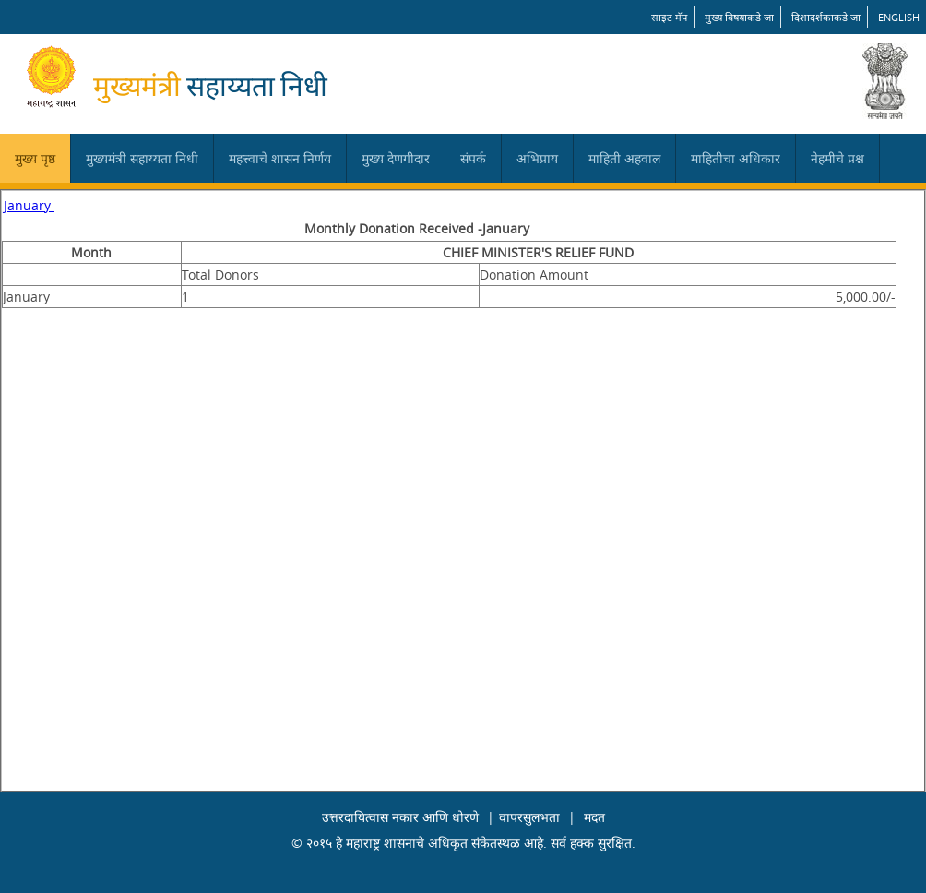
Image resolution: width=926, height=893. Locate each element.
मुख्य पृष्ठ (35, 158)
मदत (594, 817)
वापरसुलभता (529, 817)
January (29, 205)
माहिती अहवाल (624, 158)
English (899, 17)
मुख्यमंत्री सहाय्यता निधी (142, 158)
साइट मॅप (669, 17)
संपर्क (473, 158)
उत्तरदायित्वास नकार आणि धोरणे (400, 817)
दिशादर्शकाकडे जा (826, 17)
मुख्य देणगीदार (396, 158)
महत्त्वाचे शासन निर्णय (280, 158)
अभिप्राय (537, 158)
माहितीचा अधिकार (735, 158)
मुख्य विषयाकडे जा (739, 17)
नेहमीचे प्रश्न (837, 158)
